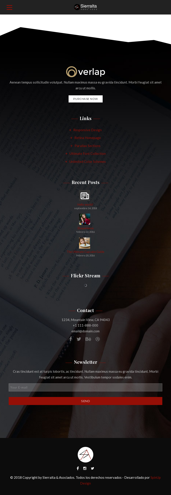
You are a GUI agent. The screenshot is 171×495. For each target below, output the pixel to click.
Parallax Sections (87, 146)
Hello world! (85, 204)
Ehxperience (86, 228)
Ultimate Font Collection (87, 153)
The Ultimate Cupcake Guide (85, 252)
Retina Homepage (87, 138)
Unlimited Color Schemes (87, 162)
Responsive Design (87, 130)
